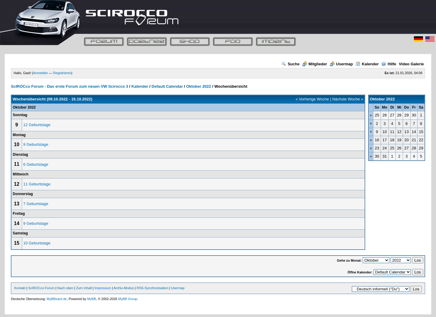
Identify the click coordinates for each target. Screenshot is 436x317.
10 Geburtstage (37, 243)
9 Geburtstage (35, 144)
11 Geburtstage (37, 184)
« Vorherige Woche (312, 99)
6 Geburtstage (35, 164)
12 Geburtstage (37, 125)
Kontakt (19, 288)
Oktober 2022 (198, 86)
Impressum (102, 288)
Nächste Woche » (347, 99)
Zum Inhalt (84, 288)
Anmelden (40, 73)
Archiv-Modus (124, 288)
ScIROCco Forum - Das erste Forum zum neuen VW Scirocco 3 (69, 86)
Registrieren (62, 73)
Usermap (341, 64)
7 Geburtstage (35, 203)
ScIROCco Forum (41, 288)
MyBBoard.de (57, 299)
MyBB (91, 299)
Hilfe (388, 64)
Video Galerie (411, 64)
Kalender (367, 64)
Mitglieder (314, 64)
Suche (290, 64)
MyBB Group (127, 299)
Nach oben (65, 288)
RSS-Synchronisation (152, 288)
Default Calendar (167, 86)
